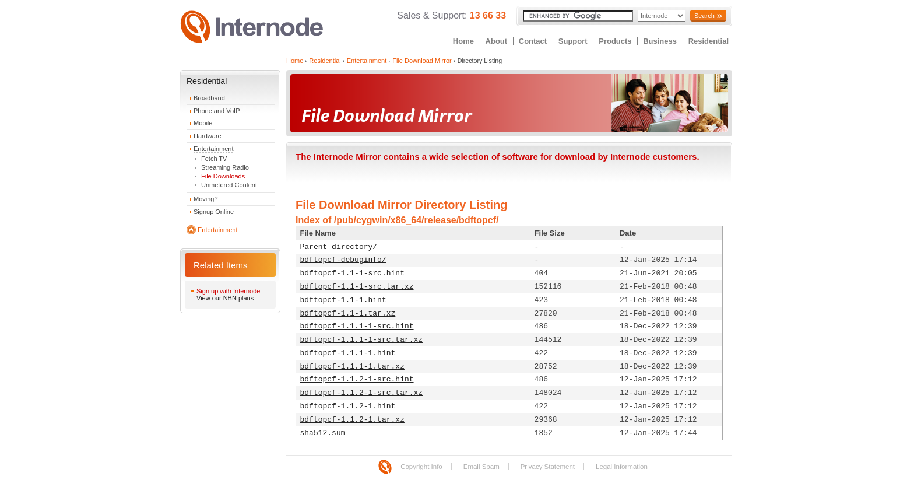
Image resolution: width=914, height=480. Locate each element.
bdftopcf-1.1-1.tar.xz (348, 313)
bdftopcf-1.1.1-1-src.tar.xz (361, 339)
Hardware (208, 135)
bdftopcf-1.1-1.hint (343, 300)
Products (615, 41)
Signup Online (214, 211)
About (497, 41)
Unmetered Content (229, 184)
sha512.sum (323, 433)
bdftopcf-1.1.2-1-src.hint (357, 379)
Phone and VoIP (217, 110)
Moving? (206, 198)
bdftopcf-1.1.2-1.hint (348, 406)
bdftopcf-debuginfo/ (343, 259)
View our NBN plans (225, 298)
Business (660, 41)
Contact (533, 41)
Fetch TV (214, 158)
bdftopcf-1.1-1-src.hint (352, 273)
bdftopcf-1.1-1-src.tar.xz (357, 286)
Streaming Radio (225, 167)
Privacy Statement (548, 466)
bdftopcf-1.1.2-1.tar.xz (352, 419)
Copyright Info (421, 466)
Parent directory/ (339, 247)
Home (463, 41)
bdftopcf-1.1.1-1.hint (348, 353)
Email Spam (481, 466)
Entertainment (213, 148)
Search (704, 15)
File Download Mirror (421, 60)
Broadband (209, 97)
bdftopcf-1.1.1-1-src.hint (357, 326)
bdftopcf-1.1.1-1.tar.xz (352, 366)
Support (573, 41)
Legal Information (622, 466)
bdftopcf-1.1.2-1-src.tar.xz (361, 392)
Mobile (203, 123)
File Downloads (223, 176)
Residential (708, 41)
